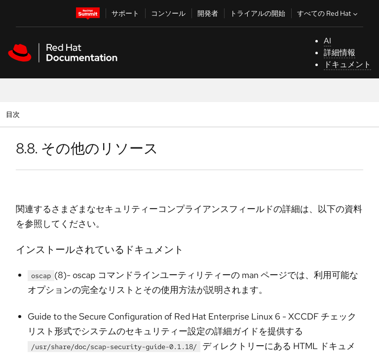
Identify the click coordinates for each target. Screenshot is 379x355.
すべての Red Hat (328, 13)
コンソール (168, 13)
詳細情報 (339, 52)
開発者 (207, 13)
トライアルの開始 (257, 13)
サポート (125, 13)
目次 (14, 114)
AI (327, 41)
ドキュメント (347, 64)
